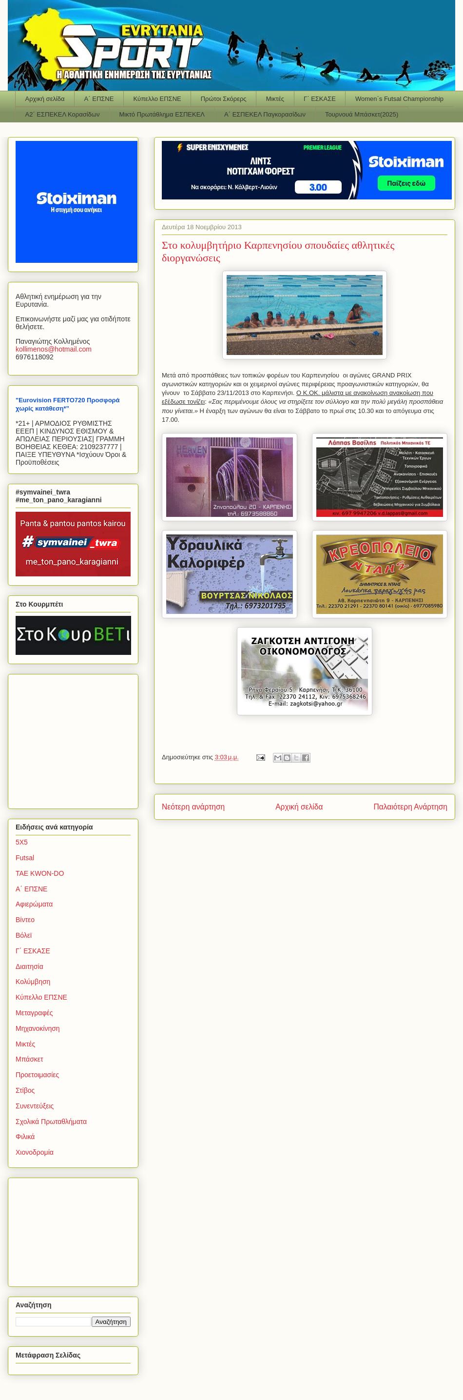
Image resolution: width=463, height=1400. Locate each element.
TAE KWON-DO (40, 873)
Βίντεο (25, 920)
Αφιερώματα (34, 904)
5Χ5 (22, 842)
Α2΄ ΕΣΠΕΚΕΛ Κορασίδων (62, 114)
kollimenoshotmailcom (54, 349)
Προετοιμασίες (37, 1075)
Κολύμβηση (33, 982)
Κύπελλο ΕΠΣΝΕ (157, 98)
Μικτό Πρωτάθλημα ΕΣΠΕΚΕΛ (162, 114)
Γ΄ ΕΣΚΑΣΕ (320, 98)
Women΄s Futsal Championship (399, 98)
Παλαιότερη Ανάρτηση (410, 807)
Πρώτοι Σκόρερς (224, 98)
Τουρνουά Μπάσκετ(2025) (361, 114)
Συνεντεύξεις (35, 1106)
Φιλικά (25, 1137)
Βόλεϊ (24, 935)
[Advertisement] (76, 739)
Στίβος (25, 1090)
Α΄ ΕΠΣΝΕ (99, 98)
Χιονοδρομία (35, 1152)
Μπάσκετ (29, 1059)
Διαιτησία (29, 966)
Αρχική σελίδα (45, 98)
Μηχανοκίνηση (38, 1028)
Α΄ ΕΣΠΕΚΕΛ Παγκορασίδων (265, 114)
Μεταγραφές (34, 1013)
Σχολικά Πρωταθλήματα (51, 1121)
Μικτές (275, 98)
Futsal (25, 858)
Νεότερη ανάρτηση (193, 807)
